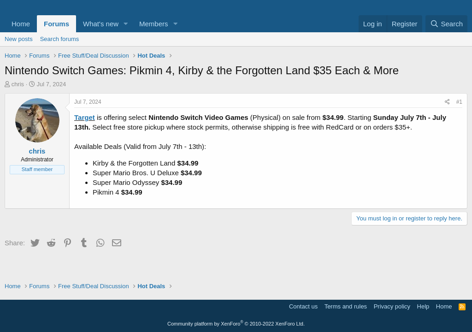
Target (84, 117)
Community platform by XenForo (236, 323)
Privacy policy (392, 306)
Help (423, 306)
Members (153, 24)
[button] (125, 23)
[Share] (447, 102)
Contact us (303, 306)
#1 (459, 102)
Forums (56, 24)
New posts (19, 39)
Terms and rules (345, 306)
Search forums (59, 39)
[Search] (446, 23)
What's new (100, 24)
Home (21, 24)
